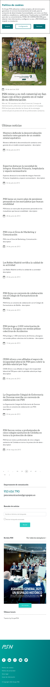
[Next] (9, 474)
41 (31, 471)
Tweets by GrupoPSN (11, 618)
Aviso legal (5, 674)
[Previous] (3, 471)
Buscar (25, 525)
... (12, 471)
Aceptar (7, 26)
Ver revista (25, 605)
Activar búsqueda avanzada (15, 519)
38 (17, 471)
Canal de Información (8, 677)
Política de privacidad (8, 671)
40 (26, 471)
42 (35, 471)
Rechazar (39, 26)
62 (5, 475)
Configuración (23, 26)
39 (22, 471)
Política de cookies (7, 667)
